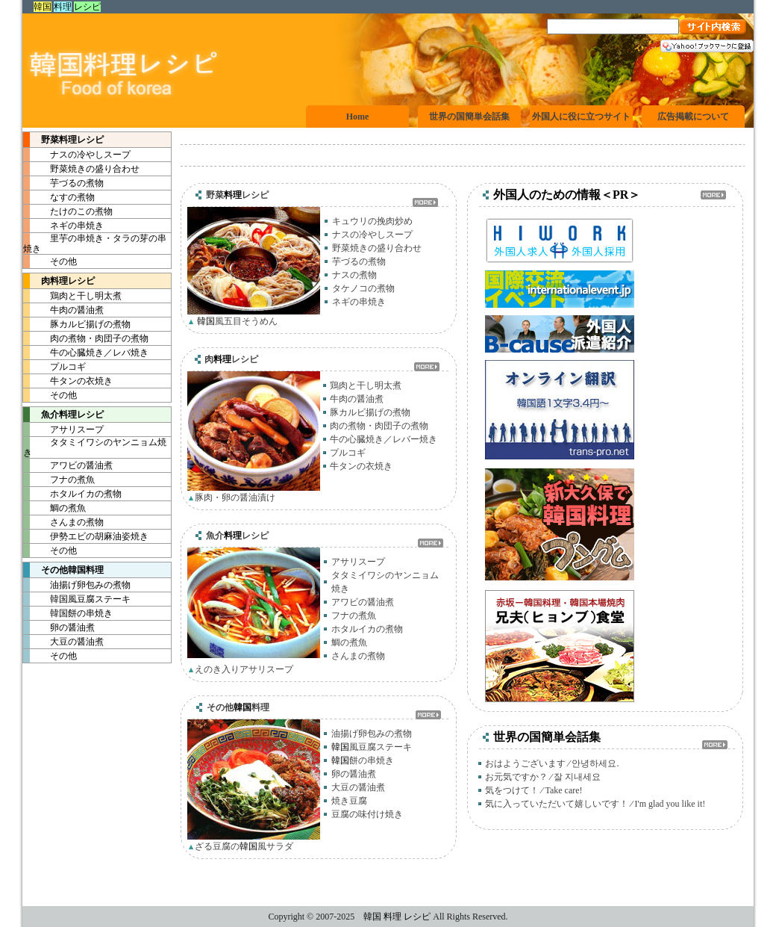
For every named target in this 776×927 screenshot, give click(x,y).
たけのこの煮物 (68, 211)
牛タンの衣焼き (68, 381)
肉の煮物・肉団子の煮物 (85, 338)
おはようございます (525, 763)
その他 (50, 261)
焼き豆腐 (349, 801)
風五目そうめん (236, 321)
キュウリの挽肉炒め (372, 221)
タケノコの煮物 (363, 288)
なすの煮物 (59, 197)
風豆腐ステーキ (77, 599)
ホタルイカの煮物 (72, 494)
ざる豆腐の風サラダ (244, 846)
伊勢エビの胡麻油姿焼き (85, 536)
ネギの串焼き (63, 225)
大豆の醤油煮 (63, 641)
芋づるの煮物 (63, 183)
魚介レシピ (63, 414)
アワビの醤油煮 (68, 465)
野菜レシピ (63, 139)
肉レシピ (59, 281)
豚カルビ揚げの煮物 (77, 324)
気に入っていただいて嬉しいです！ (556, 804)
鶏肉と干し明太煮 (72, 296)
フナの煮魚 (59, 479)
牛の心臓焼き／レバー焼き (383, 439)
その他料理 (63, 570)
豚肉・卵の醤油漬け (235, 497)
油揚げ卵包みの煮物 (77, 585)
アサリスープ (63, 429)
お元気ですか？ (516, 777)
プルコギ (54, 367)
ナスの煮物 (354, 275)
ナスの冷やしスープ (77, 154)
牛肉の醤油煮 (63, 310)
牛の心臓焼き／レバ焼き (85, 352)
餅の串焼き (68, 613)
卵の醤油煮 (59, 627)
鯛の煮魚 (54, 508)
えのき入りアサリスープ (244, 669)
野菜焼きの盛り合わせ (81, 169)
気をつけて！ (512, 790)
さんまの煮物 (63, 522)
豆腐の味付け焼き (367, 814)
